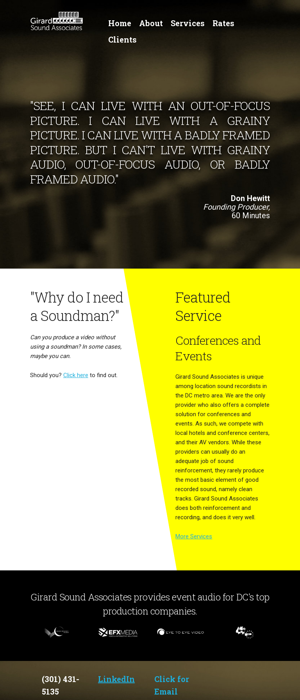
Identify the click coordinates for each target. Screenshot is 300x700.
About (151, 23)
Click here (75, 375)
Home (119, 23)
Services (188, 23)
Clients (122, 39)
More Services (193, 536)
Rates (223, 23)
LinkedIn (116, 679)
